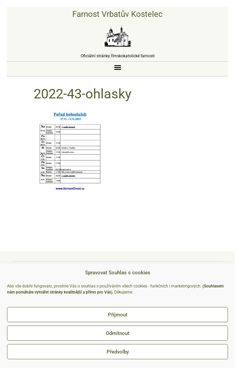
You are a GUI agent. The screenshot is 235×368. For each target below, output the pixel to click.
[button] (117, 67)
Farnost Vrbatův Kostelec (117, 14)
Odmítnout (117, 333)
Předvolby (118, 352)
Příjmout (117, 315)
